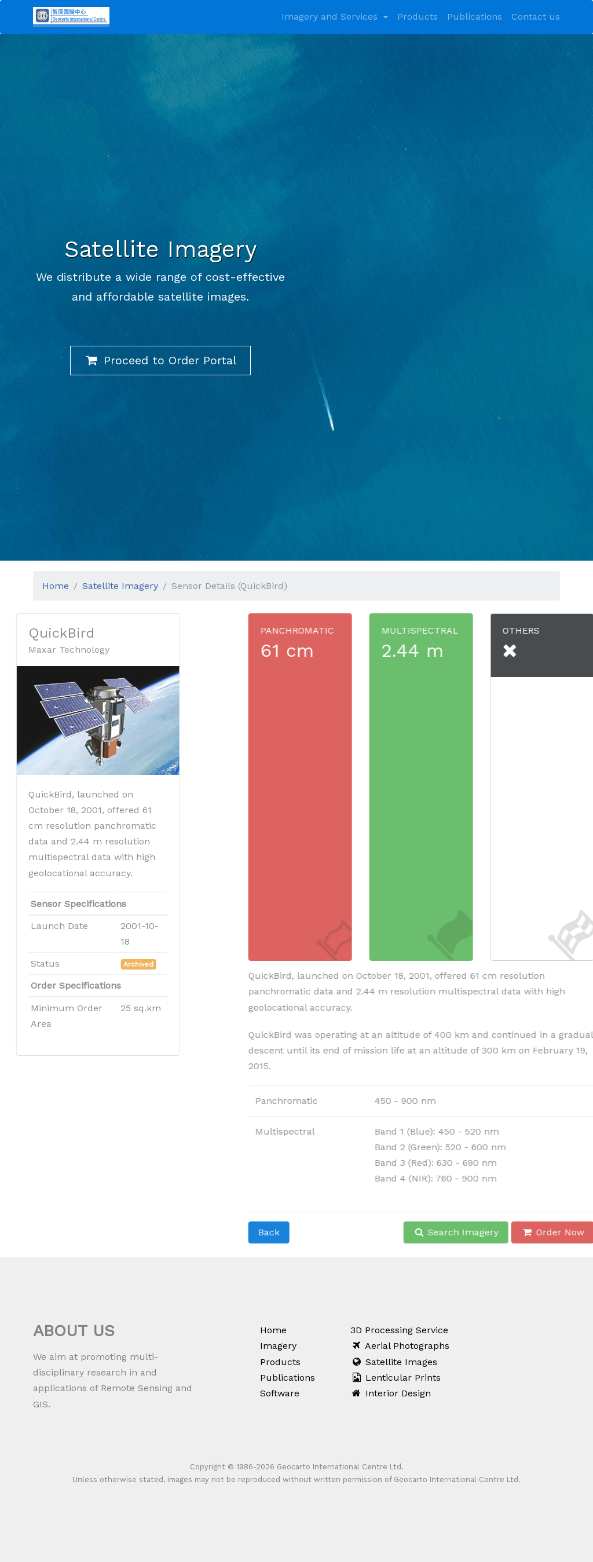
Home (55, 582)
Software (279, 1393)
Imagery (278, 1345)
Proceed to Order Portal (160, 360)
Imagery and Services (330, 16)
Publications (474, 16)
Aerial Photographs (399, 1345)
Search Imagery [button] (488, 1232)
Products (417, 16)
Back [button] (301, 1232)
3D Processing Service (399, 1330)
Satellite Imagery (120, 582)
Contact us (535, 16)
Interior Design (390, 1393)
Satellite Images (393, 1361)
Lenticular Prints (395, 1377)
